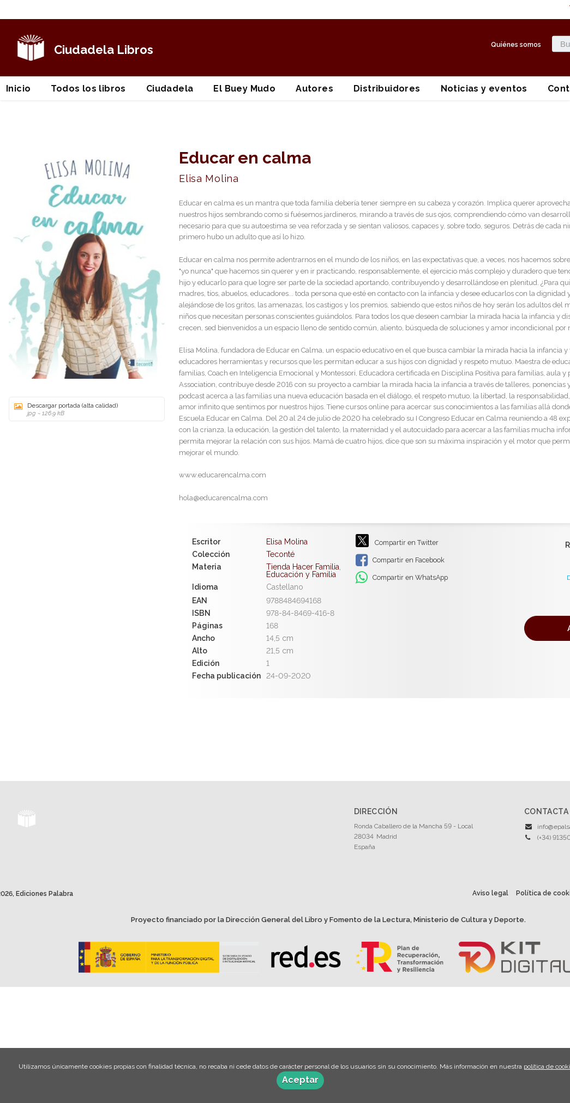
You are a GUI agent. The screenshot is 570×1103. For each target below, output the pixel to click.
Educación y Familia (301, 574)
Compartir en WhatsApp (402, 578)
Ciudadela (170, 88)
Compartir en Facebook (400, 560)
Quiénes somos (516, 44)
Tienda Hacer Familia (302, 566)
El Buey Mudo (244, 88)
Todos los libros (88, 88)
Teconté (280, 554)
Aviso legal (490, 893)
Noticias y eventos (484, 88)
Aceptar (300, 1080)
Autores (314, 88)
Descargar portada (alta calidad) (83, 409)
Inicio (18, 88)
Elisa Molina (208, 178)
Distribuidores (387, 88)
